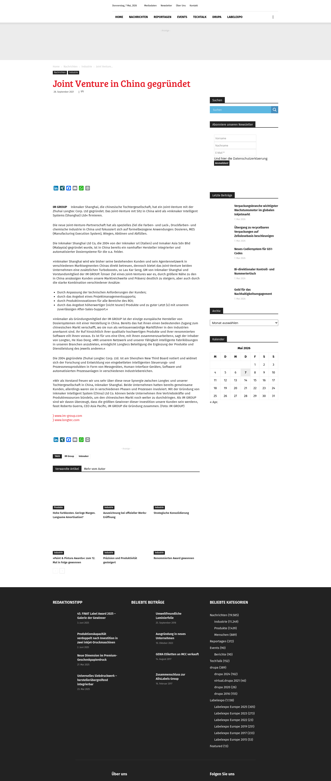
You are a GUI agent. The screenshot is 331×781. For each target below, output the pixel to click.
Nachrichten (138, 17)
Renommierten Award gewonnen (174, 558)
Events (182, 17)
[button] (273, 17)
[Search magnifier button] (274, 109)
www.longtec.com (67, 420)
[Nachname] (235, 145)
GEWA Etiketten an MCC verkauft (177, 654)
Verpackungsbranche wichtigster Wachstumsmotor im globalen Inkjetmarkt (256, 210)
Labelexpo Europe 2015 (233, 739)
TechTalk (199, 17)
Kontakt (194, 5)
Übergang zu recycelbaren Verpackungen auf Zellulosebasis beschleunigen (254, 232)
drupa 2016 (225, 694)
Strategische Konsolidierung (171, 512)
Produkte (58, 507)
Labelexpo (235, 17)
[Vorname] (235, 138)
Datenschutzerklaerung (250, 158)
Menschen (225, 635)
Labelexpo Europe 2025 (234, 707)
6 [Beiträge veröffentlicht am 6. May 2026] (235, 372)
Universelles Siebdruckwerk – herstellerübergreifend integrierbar (97, 680)
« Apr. (214, 402)
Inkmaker (84, 456)
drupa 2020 (225, 687)
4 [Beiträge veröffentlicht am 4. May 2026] (215, 372)
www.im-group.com (67, 416)
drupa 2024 (225, 674)
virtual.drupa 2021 (230, 681)
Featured (219, 746)
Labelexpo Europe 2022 (233, 720)
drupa (216, 17)
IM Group (69, 456)
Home (119, 17)
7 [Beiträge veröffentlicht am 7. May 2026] (245, 372)
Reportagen (162, 17)
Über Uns (181, 5)
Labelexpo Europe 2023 (234, 713)
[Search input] (241, 109)
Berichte (223, 654)
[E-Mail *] (235, 152)
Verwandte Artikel (67, 469)
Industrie (86, 66)
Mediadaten (150, 5)
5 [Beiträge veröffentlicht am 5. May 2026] (225, 372)
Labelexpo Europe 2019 (234, 726)
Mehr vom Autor (94, 469)
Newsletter (166, 5)
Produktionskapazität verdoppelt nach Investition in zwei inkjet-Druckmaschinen (97, 638)
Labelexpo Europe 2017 (234, 733)
